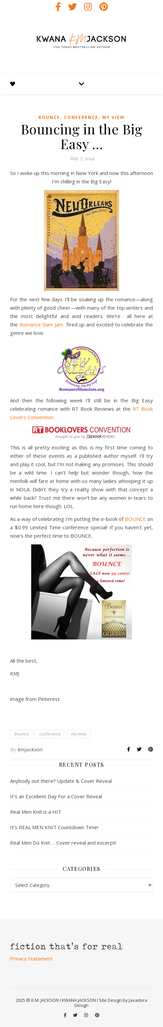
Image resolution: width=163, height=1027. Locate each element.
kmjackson (30, 749)
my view (113, 117)
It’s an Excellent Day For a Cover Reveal (56, 796)
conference (81, 117)
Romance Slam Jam (42, 324)
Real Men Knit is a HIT (35, 811)
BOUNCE (135, 519)
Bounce (49, 117)
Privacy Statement (31, 958)
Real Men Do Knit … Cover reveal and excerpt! (63, 842)
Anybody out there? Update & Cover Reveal (61, 780)
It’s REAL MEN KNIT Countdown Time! (54, 827)
